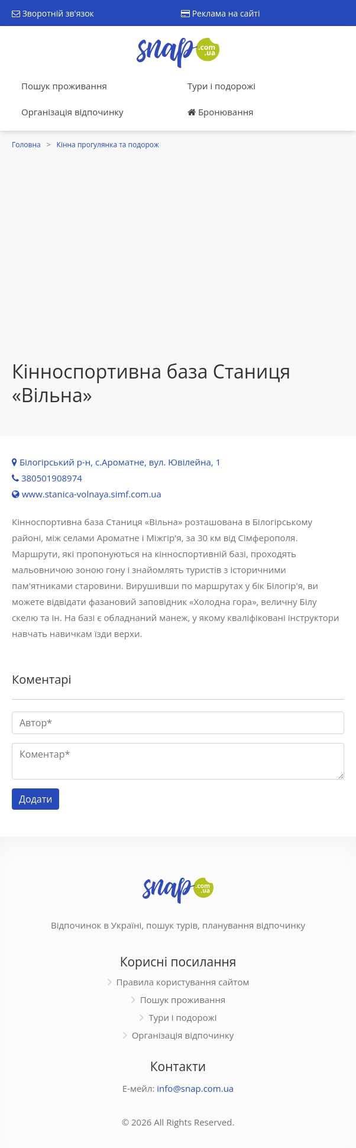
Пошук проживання (64, 86)
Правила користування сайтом (183, 982)
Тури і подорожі (221, 86)
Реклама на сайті (220, 13)
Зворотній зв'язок (53, 13)
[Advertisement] (178, 271)
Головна (26, 145)
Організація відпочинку (72, 112)
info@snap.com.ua (195, 1088)
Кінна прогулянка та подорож (108, 145)
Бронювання (220, 112)
